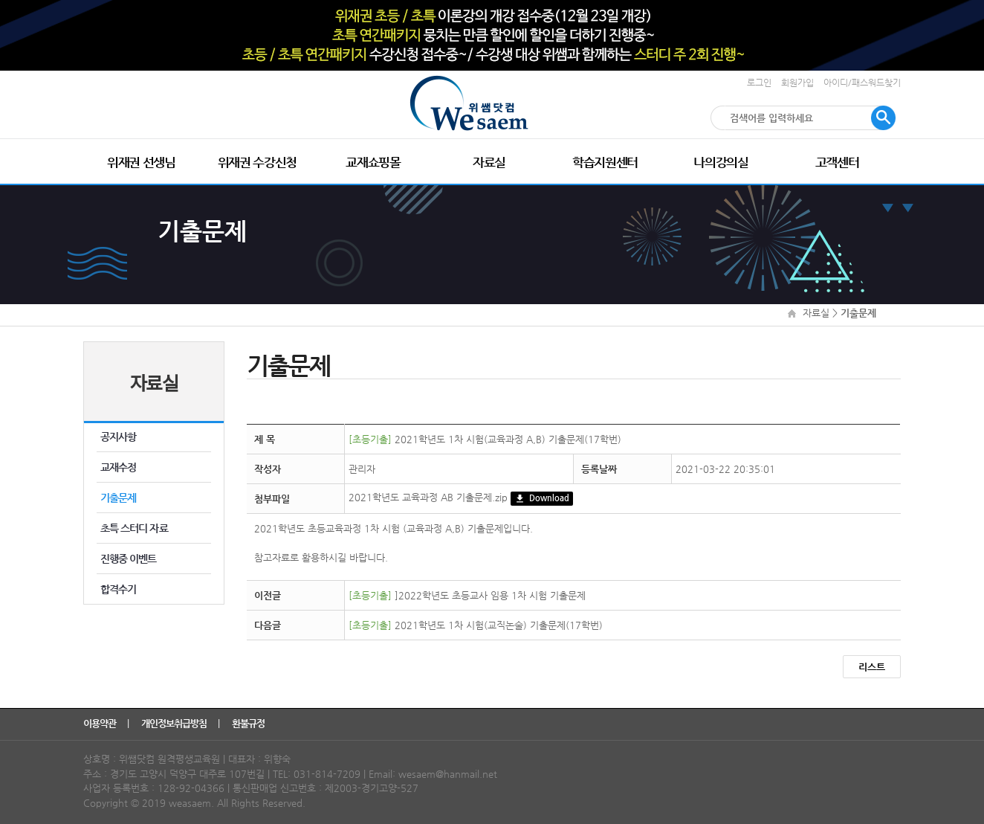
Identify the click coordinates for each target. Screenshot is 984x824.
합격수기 (118, 589)
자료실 (489, 162)
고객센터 (837, 162)
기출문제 (118, 497)
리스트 (871, 666)
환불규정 (249, 723)
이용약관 (100, 723)
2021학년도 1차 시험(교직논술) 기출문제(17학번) (476, 625)
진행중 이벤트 (128, 558)
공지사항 (118, 436)
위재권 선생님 (141, 162)
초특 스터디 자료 (134, 528)
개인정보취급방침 (175, 723)
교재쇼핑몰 (373, 162)
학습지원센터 (605, 162)
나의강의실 (720, 162)
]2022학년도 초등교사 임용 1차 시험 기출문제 (467, 595)
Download (541, 498)
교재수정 (118, 467)
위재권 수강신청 (257, 162)
